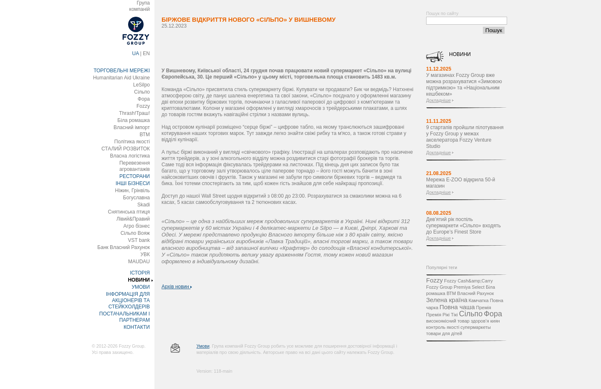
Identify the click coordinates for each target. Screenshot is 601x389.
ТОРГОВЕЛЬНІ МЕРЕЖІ (121, 71)
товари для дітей (444, 333)
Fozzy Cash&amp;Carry (468, 280)
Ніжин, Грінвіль (132, 190)
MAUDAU (139, 261)
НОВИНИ (139, 280)
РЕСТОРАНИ (134, 176)
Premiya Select (469, 287)
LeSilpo (141, 85)
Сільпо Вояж (135, 233)
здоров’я (480, 320)
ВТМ (144, 134)
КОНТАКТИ (137, 327)
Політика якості (132, 142)
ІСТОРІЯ (140, 273)
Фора (144, 99)
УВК (145, 254)
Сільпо (142, 92)
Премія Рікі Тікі (442, 314)
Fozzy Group (439, 287)
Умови (203, 345)
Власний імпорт (132, 127)
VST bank (139, 240)
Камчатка (479, 300)
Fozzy (143, 106)
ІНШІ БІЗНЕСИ (133, 183)
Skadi (143, 205)
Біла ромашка (133, 120)
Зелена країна (446, 299)
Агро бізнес (137, 226)
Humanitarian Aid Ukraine (121, 78)
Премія (483, 307)
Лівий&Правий (133, 219)
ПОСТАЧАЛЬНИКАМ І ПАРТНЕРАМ (124, 317)
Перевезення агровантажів (134, 166)
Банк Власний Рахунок (123, 247)
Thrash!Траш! (134, 113)
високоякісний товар (448, 320)
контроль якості (442, 327)
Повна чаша (457, 306)
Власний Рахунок (475, 293)
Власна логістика (130, 156)
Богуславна (136, 198)
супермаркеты (475, 327)
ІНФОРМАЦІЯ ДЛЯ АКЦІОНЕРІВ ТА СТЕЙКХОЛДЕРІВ (128, 300)
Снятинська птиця (129, 212)
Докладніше (438, 100)
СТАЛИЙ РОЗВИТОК (125, 149)
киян (495, 320)
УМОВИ (140, 287)
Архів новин (177, 287)
